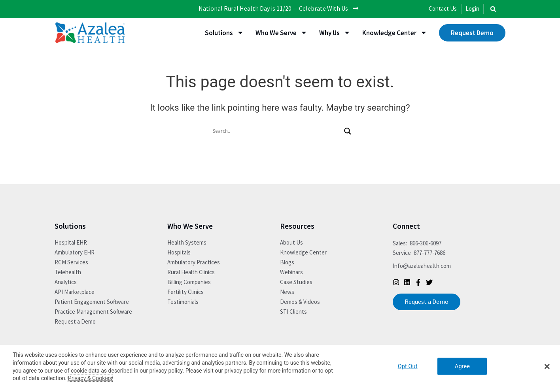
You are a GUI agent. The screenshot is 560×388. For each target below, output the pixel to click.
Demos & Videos (300, 301)
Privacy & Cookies (90, 378)
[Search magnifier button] (347, 130)
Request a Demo (75, 321)
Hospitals (179, 252)
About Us (291, 242)
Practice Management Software (93, 311)
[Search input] (276, 130)
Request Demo (472, 32)
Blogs (287, 262)
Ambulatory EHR (75, 252)
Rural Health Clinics (191, 272)
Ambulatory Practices (193, 262)
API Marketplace (75, 292)
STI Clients (293, 311)
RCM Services (71, 262)
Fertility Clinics (185, 292)
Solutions (224, 32)
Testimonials (183, 301)
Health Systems (186, 242)
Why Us (334, 32)
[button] (493, 9)
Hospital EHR (71, 242)
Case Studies (296, 282)
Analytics (66, 282)
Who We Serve (281, 32)
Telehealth (68, 272)
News (287, 292)
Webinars (291, 272)
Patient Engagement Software (92, 301)
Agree (462, 366)
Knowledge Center (394, 32)
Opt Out (408, 366)
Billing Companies (189, 282)
